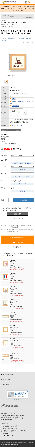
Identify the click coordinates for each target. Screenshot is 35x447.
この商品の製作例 (17, 237)
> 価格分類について (27, 42)
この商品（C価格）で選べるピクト (22, 163)
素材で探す (3, 24)
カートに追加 (23, 200)
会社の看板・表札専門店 (10, 426)
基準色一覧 (22, 169)
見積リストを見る (17, 218)
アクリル (10, 24)
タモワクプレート (13, 22)
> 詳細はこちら (28, 17)
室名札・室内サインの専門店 (11, 428)
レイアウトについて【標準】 (22, 176)
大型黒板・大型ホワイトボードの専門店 (14, 431)
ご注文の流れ (17, 247)
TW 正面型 (23, 22)
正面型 (11, 26)
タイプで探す (4, 26)
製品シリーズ (4, 22)
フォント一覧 (22, 184)
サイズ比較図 (17, 242)
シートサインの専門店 (9, 435)
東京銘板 (5, 433)
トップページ (4, 20)
